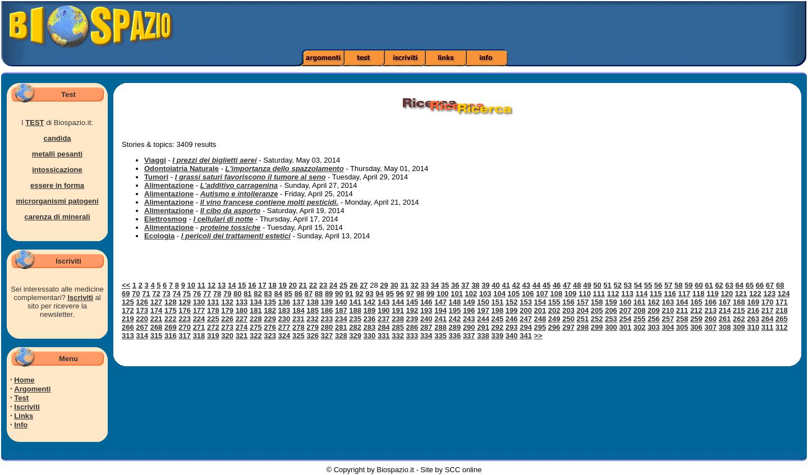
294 (526, 327)
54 (638, 285)
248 (540, 319)
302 (639, 327)
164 (682, 302)
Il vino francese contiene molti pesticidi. (269, 202)
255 (639, 319)
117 (684, 293)
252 (597, 319)
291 (483, 327)
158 (597, 302)
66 (760, 285)
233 (327, 319)
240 (426, 319)
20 (292, 285)
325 (298, 335)
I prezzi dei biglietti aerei (214, 160)
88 (319, 293)
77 (207, 293)
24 (333, 285)
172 (128, 310)
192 (412, 310)
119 (712, 293)
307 (710, 327)
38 (475, 285)
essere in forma (57, 185)
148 (455, 302)
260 (710, 319)
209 (654, 310)
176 (184, 310)
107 (542, 293)
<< (126, 285)
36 (455, 285)
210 (668, 310)
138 (312, 302)
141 (355, 302)
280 (327, 327)
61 (709, 285)
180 (242, 310)
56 (658, 285)
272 (213, 327)
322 (256, 335)
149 (469, 302)
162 (654, 302)
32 (415, 285)
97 (410, 293)
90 (339, 293)
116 (670, 293)
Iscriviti (80, 297)
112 (613, 293)
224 (199, 319)
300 (611, 327)
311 (767, 327)
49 (587, 285)
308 (725, 327)
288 (440, 327)
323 (270, 335)
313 (128, 335)
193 (426, 310)
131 (213, 302)
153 (526, 302)
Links (23, 416)
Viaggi (155, 160)
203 (568, 310)
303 (654, 327)
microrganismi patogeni (57, 201)
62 (719, 285)
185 (312, 310)
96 (400, 293)
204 (583, 310)
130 (199, 302)
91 (349, 293)
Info (20, 425)
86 (298, 293)
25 (343, 285)
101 (457, 293)
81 (247, 293)
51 (607, 285)
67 (770, 285)
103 (485, 293)
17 (262, 285)
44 (536, 285)
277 (284, 327)
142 (370, 302)
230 (284, 319)
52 (617, 285)
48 (577, 285)
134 (256, 302)
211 (682, 310)
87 (309, 293)
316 (170, 335)
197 (483, 310)
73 (166, 293)
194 (440, 310)
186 (327, 310)
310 (753, 327)
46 (557, 285)
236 (370, 319)
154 (540, 302)
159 (611, 302)
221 (156, 319)
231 (298, 319)
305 (682, 327)
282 (355, 327)
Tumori (156, 177)
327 (327, 335)
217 (767, 310)
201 (540, 310)
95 (389, 293)
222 (170, 319)
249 (554, 319)
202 (554, 310)
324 (284, 335)
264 (767, 319)
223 (184, 319)
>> (538, 335)
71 (146, 293)
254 (625, 319)
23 (323, 285)
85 (288, 293)
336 (455, 335)
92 (359, 293)
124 (784, 293)
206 (611, 310)
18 (272, 285)
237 (384, 319)
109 (570, 293)
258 (682, 319)
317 (184, 335)
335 (440, 335)
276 (270, 327)
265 (781, 319)
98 (420, 293)
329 (355, 335)
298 (583, 327)
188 (355, 310)
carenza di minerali (57, 217)
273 (227, 327)
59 (688, 285)
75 (187, 293)
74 (176, 293)
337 (469, 335)
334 (426, 335)
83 (268, 293)
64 (739, 285)
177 (199, 310)
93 (369, 293)
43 (526, 285)
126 (142, 302)
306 (696, 327)
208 (639, 310)
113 (627, 293)
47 (567, 285)
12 (211, 285)
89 (329, 293)
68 (780, 285)
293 (512, 327)
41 (505, 285)
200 (526, 310)
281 (341, 327)
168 (739, 302)
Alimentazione (169, 185)
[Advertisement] (568, 25)
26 (353, 285)
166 (710, 302)
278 (298, 327)
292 (498, 327)
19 (282, 285)
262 (739, 319)
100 (443, 293)
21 (303, 285)
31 (404, 285)
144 (398, 302)
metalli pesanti (57, 154)
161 (639, 302)
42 (516, 285)
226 (227, 319)
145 (412, 302)
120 (726, 293)
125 (128, 302)
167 (725, 302)
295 (540, 327)
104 (499, 293)
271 (199, 327)
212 (696, 310)
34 (435, 285)
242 (455, 319)
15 (242, 285)
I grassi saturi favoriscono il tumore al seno (250, 177)
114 (642, 293)
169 (753, 302)
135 (270, 302)
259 (696, 319)
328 (341, 335)
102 (471, 293)
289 (455, 327)
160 (625, 302)
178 (213, 310)
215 (739, 310)
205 (597, 310)
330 (370, 335)
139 (327, 302)
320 (227, 335)
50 (597, 285)
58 (678, 285)
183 (284, 310)
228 (256, 319)
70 (136, 293)
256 (654, 319)
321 (242, 335)
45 (546, 285)
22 (313, 285)
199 (512, 310)
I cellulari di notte (223, 219)
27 (364, 285)
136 (284, 302)
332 (398, 335)
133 (242, 302)
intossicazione (57, 169)
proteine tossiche (230, 227)
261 (725, 319)
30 (394, 285)
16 (252, 285)
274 (242, 327)
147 (440, 302)
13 (222, 285)
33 (425, 285)
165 (696, 302)
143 (384, 302)
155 (554, 302)
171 (781, 302)
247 (526, 319)
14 (232, 285)
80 (237, 293)
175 (170, 310)
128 (170, 302)
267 (142, 327)
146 (426, 302)
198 (498, 310)
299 (597, 327)
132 (227, 302)
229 (270, 319)
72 (156, 293)
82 (257, 293)
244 (483, 319)
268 (156, 327)
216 (753, 310)
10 (191, 285)
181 (256, 310)
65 (750, 285)
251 (583, 319)
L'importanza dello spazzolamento (284, 168)
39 (485, 285)
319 (213, 335)
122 (755, 293)
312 (781, 327)
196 (469, 310)
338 (483, 335)
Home (24, 380)
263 (753, 319)
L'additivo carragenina (239, 185)
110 (585, 293)
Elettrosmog (165, 219)
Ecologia (159, 236)
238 (398, 319)
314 (142, 335)
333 (412, 335)
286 (412, 327)
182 (270, 310)
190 (384, 310)
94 (379, 293)
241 (440, 319)
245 (498, 319)
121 (741, 293)
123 (769, 293)
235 (355, 319)
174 (156, 310)
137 (298, 302)
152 (512, 302)
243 (469, 319)
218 (781, 310)
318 (199, 335)
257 (668, 319)
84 (278, 293)
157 (583, 302)
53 (628, 285)
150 (483, 302)
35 (445, 285)
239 (412, 319)
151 (498, 302)
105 (514, 293)
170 (767, 302)
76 (197, 293)
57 (668, 285)
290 (469, 327)
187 (341, 310)
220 (142, 319)
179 (227, 310)
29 (384, 285)
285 (398, 327)
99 (430, 293)
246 (512, 319)
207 (625, 310)
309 (739, 327)
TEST (34, 122)
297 (568, 327)
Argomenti (32, 389)
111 (599, 293)
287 (426, 327)
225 (213, 319)
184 (298, 310)
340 (512, 335)
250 (568, 319)
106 (528, 293)
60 (699, 285)
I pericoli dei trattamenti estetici (236, 236)
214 (725, 310)
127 (156, 302)
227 (242, 319)
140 (341, 302)
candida (57, 138)
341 (526, 335)
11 (201, 285)
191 (398, 310)
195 (455, 310)
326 (312, 335)
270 (184, 327)
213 (710, 310)
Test (21, 398)
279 (312, 327)
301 (625, 327)
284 (384, 327)
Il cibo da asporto (230, 210)
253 (611, 319)
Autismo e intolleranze (239, 194)
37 (465, 285)
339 (498, 335)
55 (648, 285)
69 (126, 293)
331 (384, 335)
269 (170, 327)
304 (668, 327)
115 (656, 293)
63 (729, 285)
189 (370, 310)
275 (256, 327)
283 (370, 327)
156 (568, 302)
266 (128, 327)
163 (668, 302)
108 (556, 293)
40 (495, 285)
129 (184, 302)
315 (156, 335)
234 (341, 319)
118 (698, 293)
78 (217, 293)
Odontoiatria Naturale (181, 168)
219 (128, 319)
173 (142, 310)
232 (312, 319)
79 (227, 293)
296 (554, 327)
